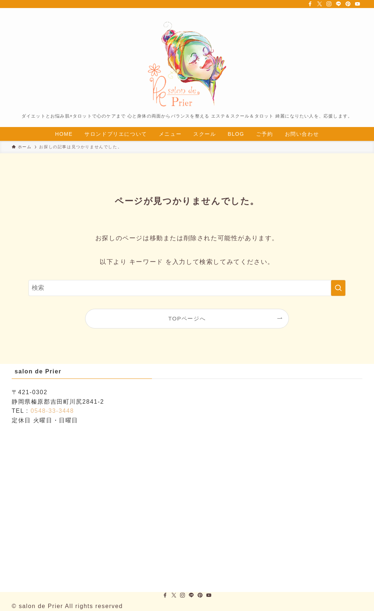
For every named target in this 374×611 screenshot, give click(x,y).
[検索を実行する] (338, 288)
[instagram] (329, 4)
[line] (338, 4)
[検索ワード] (187, 288)
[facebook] (310, 4)
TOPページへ (187, 318)
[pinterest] (348, 4)
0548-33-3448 (52, 411)
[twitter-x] (319, 4)
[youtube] (357, 4)
